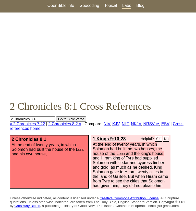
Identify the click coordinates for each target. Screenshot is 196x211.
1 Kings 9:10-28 (109, 138)
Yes (159, 139)
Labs (126, 5)
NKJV (136, 124)
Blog (140, 5)
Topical (110, 5)
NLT (125, 124)
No (166, 139)
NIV (107, 124)
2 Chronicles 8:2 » (64, 124)
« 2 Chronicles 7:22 (27, 124)
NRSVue (151, 124)
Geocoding (89, 5)
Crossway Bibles (27, 206)
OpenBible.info (60, 5)
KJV (115, 124)
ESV (165, 124)
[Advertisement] (98, 56)
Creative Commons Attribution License (129, 198)
